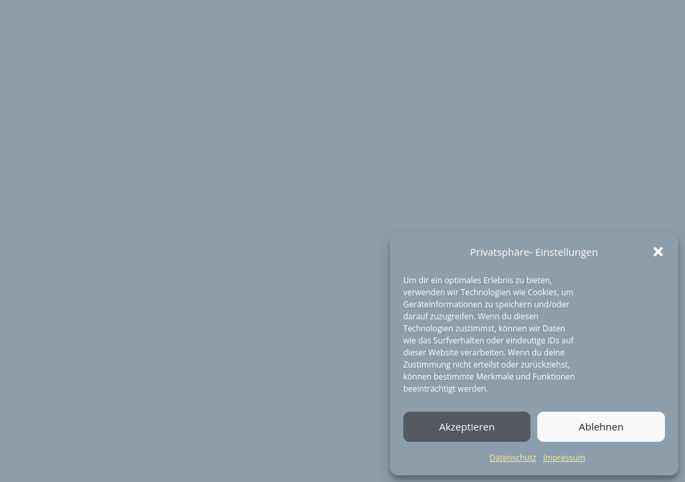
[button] (658, 251)
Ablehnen (601, 426)
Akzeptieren (466, 426)
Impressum (564, 457)
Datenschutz (513, 457)
